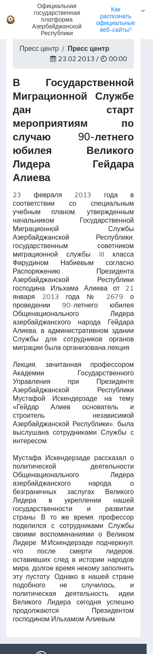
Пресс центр (39, 48)
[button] (76, 19)
